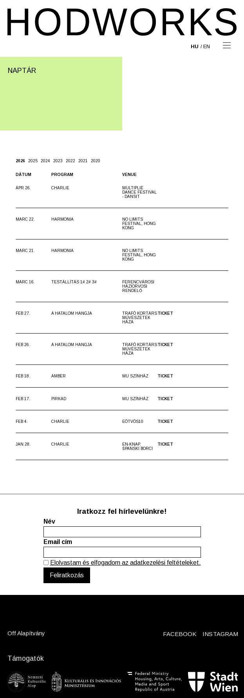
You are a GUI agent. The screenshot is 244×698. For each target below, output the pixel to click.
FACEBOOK (180, 634)
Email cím (57, 541)
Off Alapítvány (26, 633)
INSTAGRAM (220, 634)
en (206, 46)
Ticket (165, 313)
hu (195, 46)
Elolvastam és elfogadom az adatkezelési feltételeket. (125, 562)
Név (49, 521)
